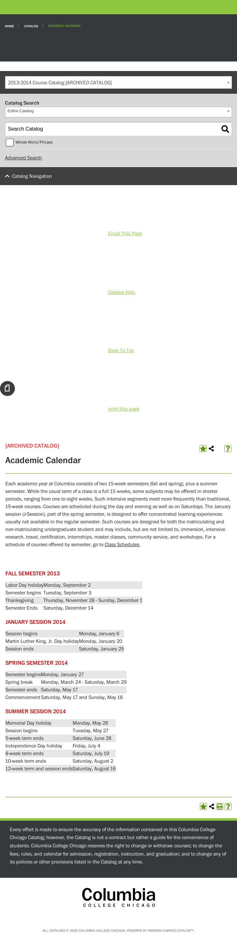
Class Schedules (122, 544)
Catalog (31, 26)
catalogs (57, 930)
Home (9, 26)
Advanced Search (23, 158)
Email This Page (125, 233)
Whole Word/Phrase (34, 142)
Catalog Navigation (32, 176)
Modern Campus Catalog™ (171, 930)
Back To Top (121, 350)
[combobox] (118, 82)
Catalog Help (121, 292)
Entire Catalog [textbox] (21, 110)
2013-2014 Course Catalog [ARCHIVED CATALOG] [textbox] (60, 83)
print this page (123, 409)
